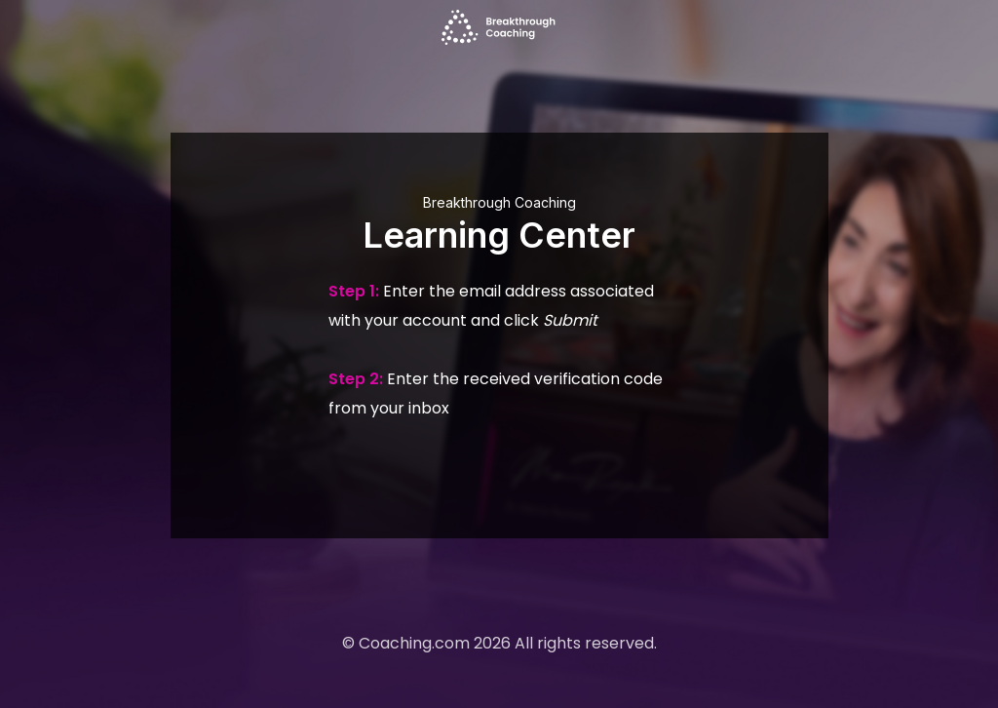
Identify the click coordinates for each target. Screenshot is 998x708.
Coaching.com (414, 643)
